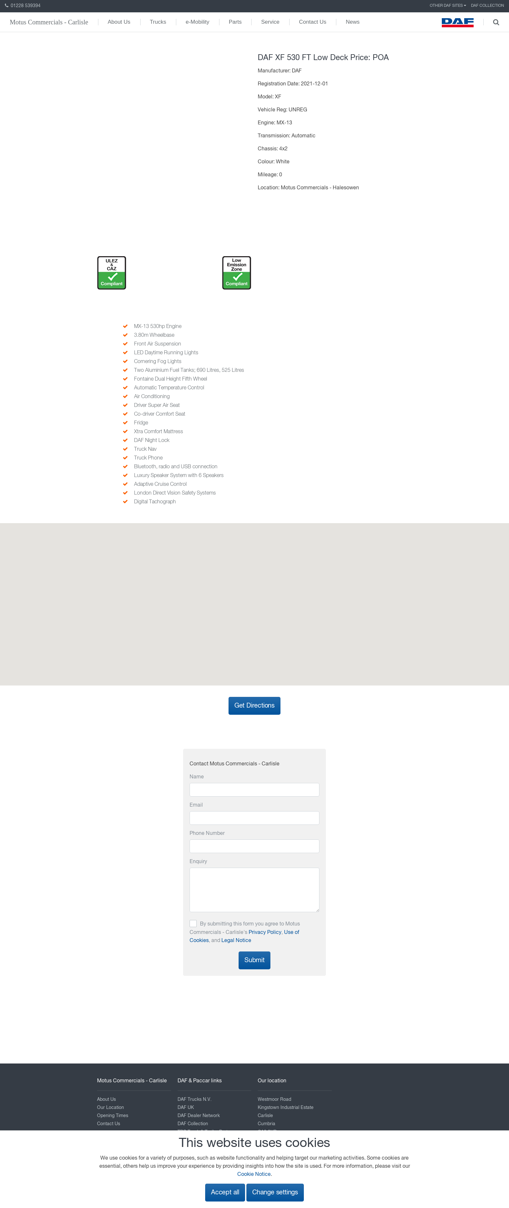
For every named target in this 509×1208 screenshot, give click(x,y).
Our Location (110, 1107)
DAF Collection (487, 6)
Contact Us (312, 22)
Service (270, 22)
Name (197, 777)
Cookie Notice (254, 1174)
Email (196, 805)
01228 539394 (23, 6)
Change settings (275, 1192)
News (353, 22)
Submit (254, 960)
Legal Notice (236, 940)
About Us (119, 22)
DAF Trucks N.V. (195, 1099)
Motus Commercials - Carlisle (49, 22)
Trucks (158, 22)
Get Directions (254, 705)
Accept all (225, 1192)
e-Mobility (197, 22)
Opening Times (112, 1116)
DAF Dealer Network (199, 1116)
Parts (235, 22)
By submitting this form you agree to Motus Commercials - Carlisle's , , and (245, 932)
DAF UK (186, 1107)
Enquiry (198, 861)
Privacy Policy (265, 932)
